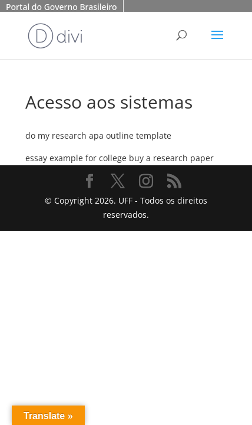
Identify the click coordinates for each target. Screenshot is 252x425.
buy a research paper (171, 158)
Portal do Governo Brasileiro (61, 6)
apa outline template (130, 135)
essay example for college (76, 158)
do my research (56, 135)
